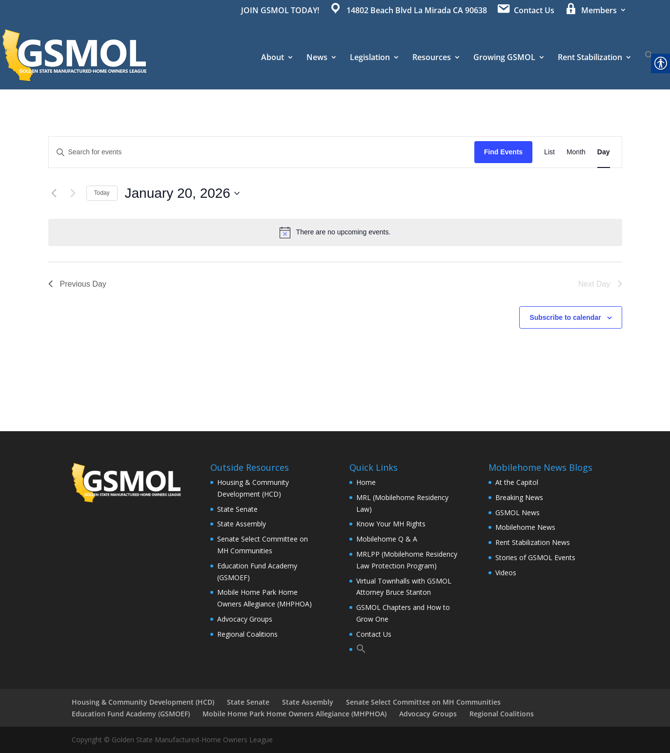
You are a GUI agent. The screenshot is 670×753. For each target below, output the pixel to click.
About (272, 58)
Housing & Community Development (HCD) (143, 702)
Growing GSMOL (504, 58)
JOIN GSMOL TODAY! (280, 11)
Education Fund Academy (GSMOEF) (131, 713)
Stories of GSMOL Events (535, 557)
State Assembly (241, 523)
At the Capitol (516, 482)
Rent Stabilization (590, 58)
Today (102, 192)
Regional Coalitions (247, 634)
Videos (505, 572)
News (316, 58)
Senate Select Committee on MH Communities (423, 702)
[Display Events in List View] (549, 152)
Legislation (370, 58)
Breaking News (519, 497)
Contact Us (373, 634)
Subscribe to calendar (565, 317)
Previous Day (77, 284)
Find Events (503, 152)
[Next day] (73, 193)
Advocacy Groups (244, 619)
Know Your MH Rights (391, 523)
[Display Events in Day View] (603, 152)
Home (366, 482)
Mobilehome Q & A (386, 539)
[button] (649, 69)
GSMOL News (517, 512)
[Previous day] (54, 193)
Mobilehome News (525, 527)
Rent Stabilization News (532, 542)
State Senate (237, 509)
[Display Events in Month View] (576, 152)
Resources (431, 58)
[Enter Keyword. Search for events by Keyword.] (261, 152)
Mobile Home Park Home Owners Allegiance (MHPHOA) (294, 713)
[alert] (335, 232)
